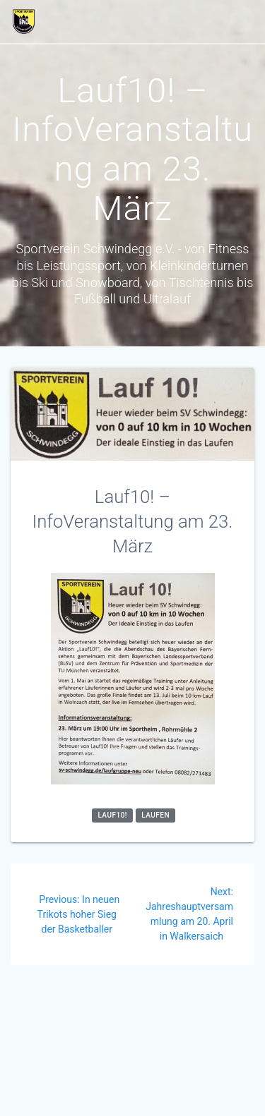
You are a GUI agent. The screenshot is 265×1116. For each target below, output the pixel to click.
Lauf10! (112, 815)
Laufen (155, 815)
